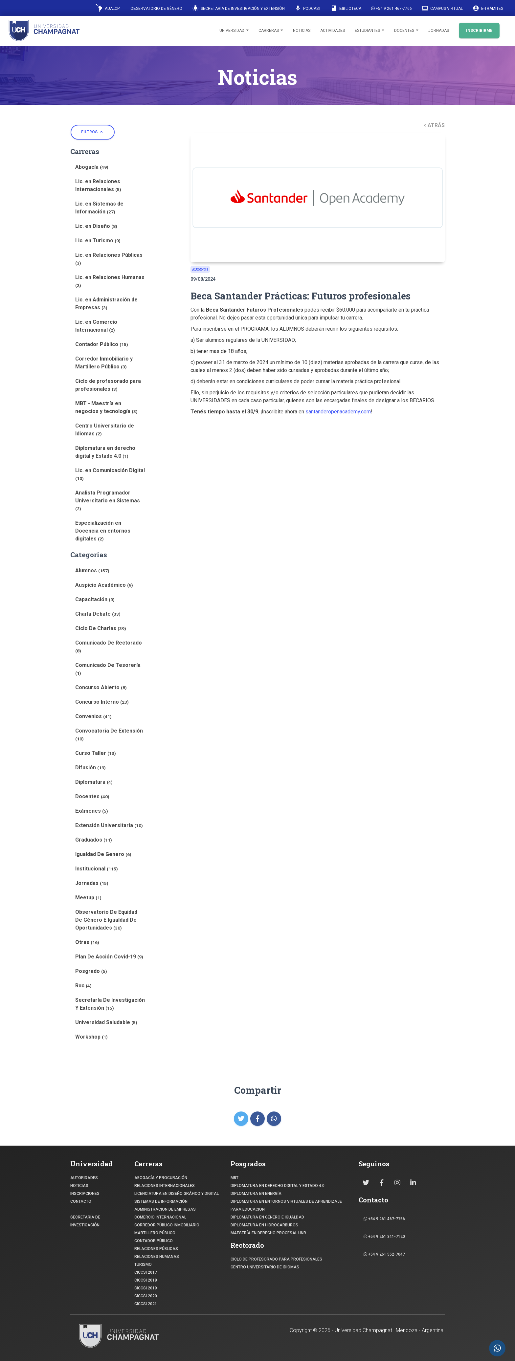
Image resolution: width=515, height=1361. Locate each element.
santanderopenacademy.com (338, 411)
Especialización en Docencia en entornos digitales (102, 531)
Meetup (88, 897)
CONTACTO (80, 1201)
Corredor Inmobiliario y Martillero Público (104, 363)
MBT (234, 1177)
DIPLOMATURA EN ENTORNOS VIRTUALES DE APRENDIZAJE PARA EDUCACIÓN (286, 1205)
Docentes (406, 30)
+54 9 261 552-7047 (384, 1254)
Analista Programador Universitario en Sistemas (107, 500)
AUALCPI (108, 8)
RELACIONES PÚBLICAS (156, 1248)
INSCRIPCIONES (85, 1193)
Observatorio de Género (156, 8)
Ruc (83, 985)
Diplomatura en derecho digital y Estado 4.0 (105, 452)
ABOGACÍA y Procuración (160, 1177)
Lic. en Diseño (96, 226)
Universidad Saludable (106, 1022)
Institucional (96, 869)
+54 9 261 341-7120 (384, 1236)
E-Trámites (488, 8)
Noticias (301, 30)
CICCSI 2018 (145, 1280)
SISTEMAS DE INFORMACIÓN (161, 1201)
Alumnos (92, 570)
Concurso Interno (102, 702)
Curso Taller (95, 753)
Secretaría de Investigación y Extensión (238, 8)
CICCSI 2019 (145, 1288)
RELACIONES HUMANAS (156, 1256)
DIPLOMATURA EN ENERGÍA (256, 1193)
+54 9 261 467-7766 (391, 8)
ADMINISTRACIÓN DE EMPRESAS (165, 1209)
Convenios (93, 716)
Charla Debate (98, 614)
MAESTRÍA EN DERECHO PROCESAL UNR (268, 1233)
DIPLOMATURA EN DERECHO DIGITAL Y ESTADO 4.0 (278, 1185)
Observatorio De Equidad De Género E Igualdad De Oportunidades (106, 920)
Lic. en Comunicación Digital (110, 474)
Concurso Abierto (101, 687)
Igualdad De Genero (103, 854)
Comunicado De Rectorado (108, 646)
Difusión (90, 767)
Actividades (332, 30)
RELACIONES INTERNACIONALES (164, 1185)
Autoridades (84, 1177)
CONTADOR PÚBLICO (153, 1241)
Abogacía (91, 167)
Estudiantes (369, 30)
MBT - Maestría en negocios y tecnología (106, 407)
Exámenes (91, 811)
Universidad (234, 30)
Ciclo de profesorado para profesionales (108, 385)
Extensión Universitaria (109, 825)
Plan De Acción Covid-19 (109, 957)
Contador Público (101, 344)
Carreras (270, 30)
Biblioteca (346, 8)
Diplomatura (94, 782)
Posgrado (91, 971)
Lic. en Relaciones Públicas (109, 259)
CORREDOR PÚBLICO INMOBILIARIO (166, 1225)
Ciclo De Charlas (100, 628)
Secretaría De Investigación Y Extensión (110, 1004)
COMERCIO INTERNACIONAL (160, 1217)
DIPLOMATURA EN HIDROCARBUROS (264, 1225)
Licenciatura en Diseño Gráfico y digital (176, 1193)
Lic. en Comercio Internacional (96, 326)
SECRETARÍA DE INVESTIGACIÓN (85, 1221)
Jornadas (438, 30)
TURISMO (143, 1264)
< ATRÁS (434, 125)
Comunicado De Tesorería (108, 669)
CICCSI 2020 (145, 1296)
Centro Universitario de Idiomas (104, 430)
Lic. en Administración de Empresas (106, 303)
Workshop (91, 1037)
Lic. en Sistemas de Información (99, 208)
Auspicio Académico (104, 585)
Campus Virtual (442, 8)
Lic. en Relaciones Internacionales (98, 185)
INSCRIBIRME (479, 30)
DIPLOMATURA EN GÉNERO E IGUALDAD (267, 1217)
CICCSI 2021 (145, 1304)
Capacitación (95, 599)
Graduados (93, 840)
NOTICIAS (79, 1185)
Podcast (308, 8)
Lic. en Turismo (98, 240)
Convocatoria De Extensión (109, 734)
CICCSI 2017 (145, 1272)
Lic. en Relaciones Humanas (110, 281)
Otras (87, 942)
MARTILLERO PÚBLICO (154, 1233)
